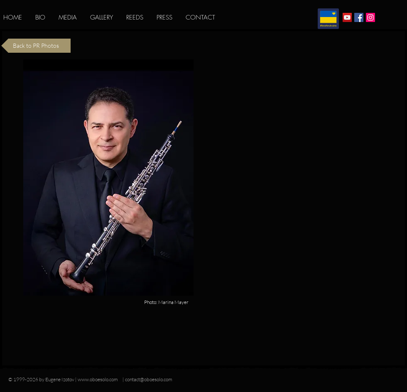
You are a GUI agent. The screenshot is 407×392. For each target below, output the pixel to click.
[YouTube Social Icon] (347, 17)
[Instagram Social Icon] (370, 17)
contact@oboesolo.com (148, 379)
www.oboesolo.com (98, 379)
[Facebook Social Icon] (358, 17)
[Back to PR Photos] (36, 46)
